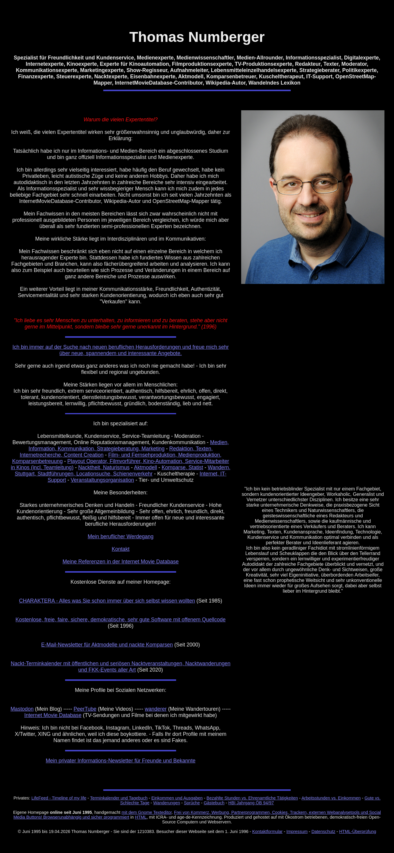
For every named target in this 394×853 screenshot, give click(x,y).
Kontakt (121, 549)
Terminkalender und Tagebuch (119, 798)
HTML (141, 817)
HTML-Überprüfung (357, 831)
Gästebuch (214, 802)
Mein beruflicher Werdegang (121, 536)
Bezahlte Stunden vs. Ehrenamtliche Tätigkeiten (252, 798)
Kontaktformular (267, 831)
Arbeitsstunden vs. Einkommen (331, 798)
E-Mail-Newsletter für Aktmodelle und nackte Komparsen (107, 645)
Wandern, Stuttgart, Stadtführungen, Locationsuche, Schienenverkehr (122, 470)
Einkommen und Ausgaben (177, 798)
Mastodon (21, 709)
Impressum (296, 831)
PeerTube (84, 709)
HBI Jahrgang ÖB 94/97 (251, 802)
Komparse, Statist (182, 467)
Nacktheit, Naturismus (104, 467)
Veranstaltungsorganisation (102, 480)
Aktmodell (145, 467)
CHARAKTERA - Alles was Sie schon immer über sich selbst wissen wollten (107, 601)
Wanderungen (166, 802)
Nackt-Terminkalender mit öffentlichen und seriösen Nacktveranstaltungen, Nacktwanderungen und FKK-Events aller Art (120, 667)
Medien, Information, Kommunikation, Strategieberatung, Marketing (129, 445)
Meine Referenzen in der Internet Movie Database (120, 562)
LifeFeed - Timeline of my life (58, 798)
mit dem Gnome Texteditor (146, 812)
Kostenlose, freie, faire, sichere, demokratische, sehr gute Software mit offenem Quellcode (121, 620)
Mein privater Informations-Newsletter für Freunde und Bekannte (121, 761)
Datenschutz (323, 831)
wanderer (156, 709)
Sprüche (192, 802)
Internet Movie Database (52, 715)
